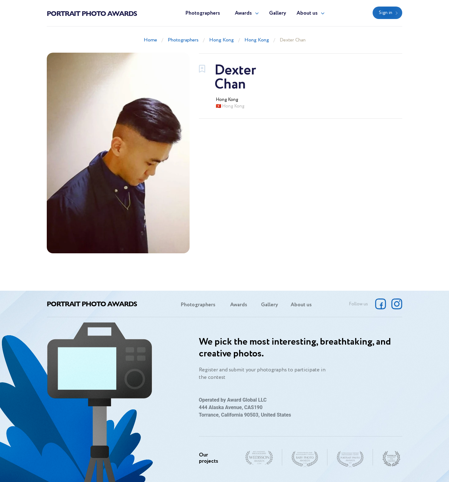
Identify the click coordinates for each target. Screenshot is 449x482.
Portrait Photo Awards (92, 13)
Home (150, 40)
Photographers (202, 13)
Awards (243, 13)
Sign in (385, 12)
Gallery (277, 13)
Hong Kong (221, 40)
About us (307, 13)
